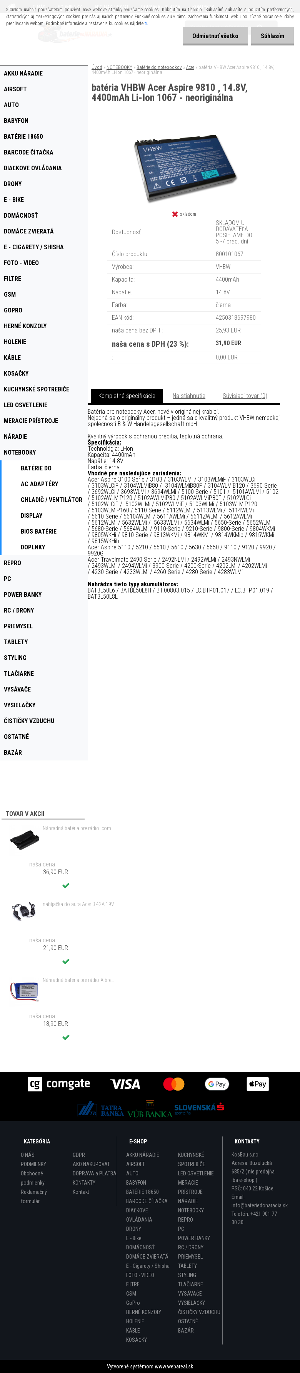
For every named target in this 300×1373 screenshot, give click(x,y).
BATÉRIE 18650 (142, 1192)
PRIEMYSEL (190, 1257)
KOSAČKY (136, 1340)
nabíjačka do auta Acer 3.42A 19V (78, 904)
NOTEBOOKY (119, 67)
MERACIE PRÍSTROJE (190, 1187)
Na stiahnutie (189, 395)
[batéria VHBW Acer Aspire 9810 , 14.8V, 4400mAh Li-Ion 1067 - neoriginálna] (184, 134)
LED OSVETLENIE (196, 1173)
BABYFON (136, 1183)
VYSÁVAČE (190, 1294)
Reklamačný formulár (34, 1196)
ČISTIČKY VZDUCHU (199, 1312)
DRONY (133, 1229)
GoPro (133, 1303)
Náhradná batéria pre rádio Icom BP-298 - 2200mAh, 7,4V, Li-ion (78, 828)
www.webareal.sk (174, 1366)
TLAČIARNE (190, 1284)
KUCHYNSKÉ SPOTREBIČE (191, 1159)
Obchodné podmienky (33, 1178)
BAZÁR (186, 1331)
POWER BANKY (194, 1238)
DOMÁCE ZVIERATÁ (147, 1257)
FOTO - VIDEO (140, 1275)
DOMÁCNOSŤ (140, 1247)
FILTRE (133, 1284)
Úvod (97, 67)
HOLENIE (135, 1321)
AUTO (132, 1173)
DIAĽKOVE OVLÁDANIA (139, 1215)
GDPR (79, 1155)
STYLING (187, 1275)
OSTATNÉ (188, 1321)
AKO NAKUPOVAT (91, 1164)
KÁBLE (133, 1331)
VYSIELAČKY (191, 1303)
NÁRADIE (188, 1201)
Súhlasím (272, 36)
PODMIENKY (33, 1164)
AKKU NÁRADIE (142, 1155)
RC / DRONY (190, 1247)
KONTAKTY (84, 1183)
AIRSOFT (135, 1164)
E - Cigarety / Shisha (148, 1266)
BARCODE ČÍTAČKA (147, 1201)
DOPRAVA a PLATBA (95, 1173)
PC (181, 1229)
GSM (131, 1294)
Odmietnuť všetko (215, 36)
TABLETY (187, 1266)
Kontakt (81, 1192)
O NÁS (28, 1155)
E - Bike (134, 1238)
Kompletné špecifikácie (126, 395)
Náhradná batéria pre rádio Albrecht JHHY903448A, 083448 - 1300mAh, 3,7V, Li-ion (78, 980)
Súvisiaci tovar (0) (245, 395)
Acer (190, 67)
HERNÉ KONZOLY (143, 1312)
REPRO (185, 1220)
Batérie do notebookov (159, 67)
